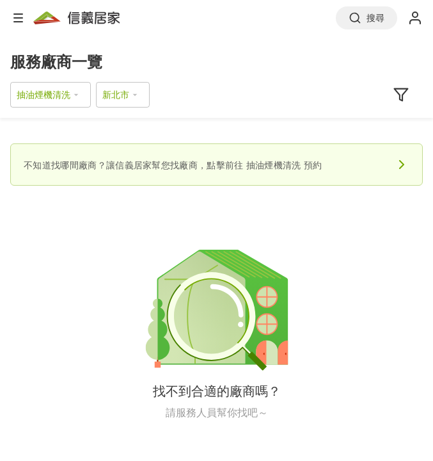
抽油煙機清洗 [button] (43, 94)
